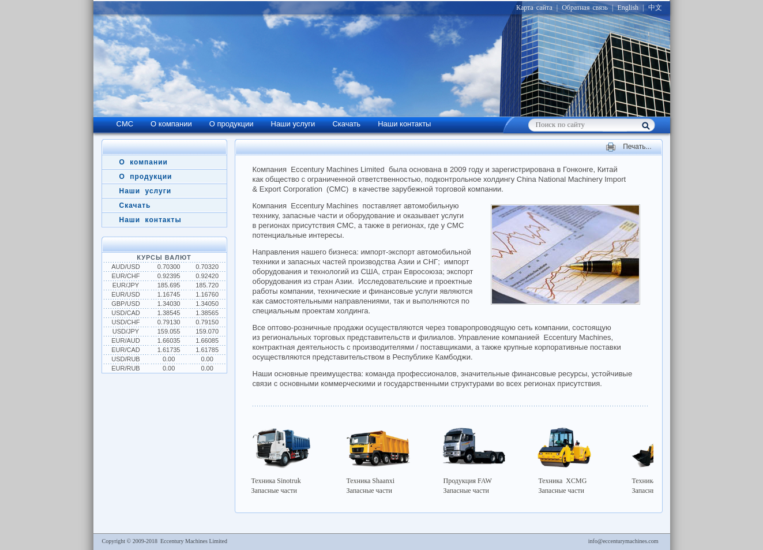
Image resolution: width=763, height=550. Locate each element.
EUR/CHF (126, 275)
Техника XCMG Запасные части (568, 459)
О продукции (231, 123)
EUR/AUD (125, 340)
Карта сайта (534, 7)
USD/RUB (125, 359)
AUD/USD (125, 266)
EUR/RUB (125, 368)
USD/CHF (126, 322)
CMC (125, 123)
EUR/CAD (125, 349)
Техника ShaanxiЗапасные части (378, 459)
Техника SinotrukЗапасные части (283, 459)
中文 (655, 7)
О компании (171, 123)
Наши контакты (404, 123)
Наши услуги (293, 123)
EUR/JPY (125, 285)
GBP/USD (125, 303)
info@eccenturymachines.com (623, 541)
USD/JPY (125, 331)
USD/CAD (125, 312)
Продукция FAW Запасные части (473, 459)
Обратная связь (585, 7)
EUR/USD (125, 294)
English (627, 7)
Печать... (637, 147)
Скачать (346, 123)
